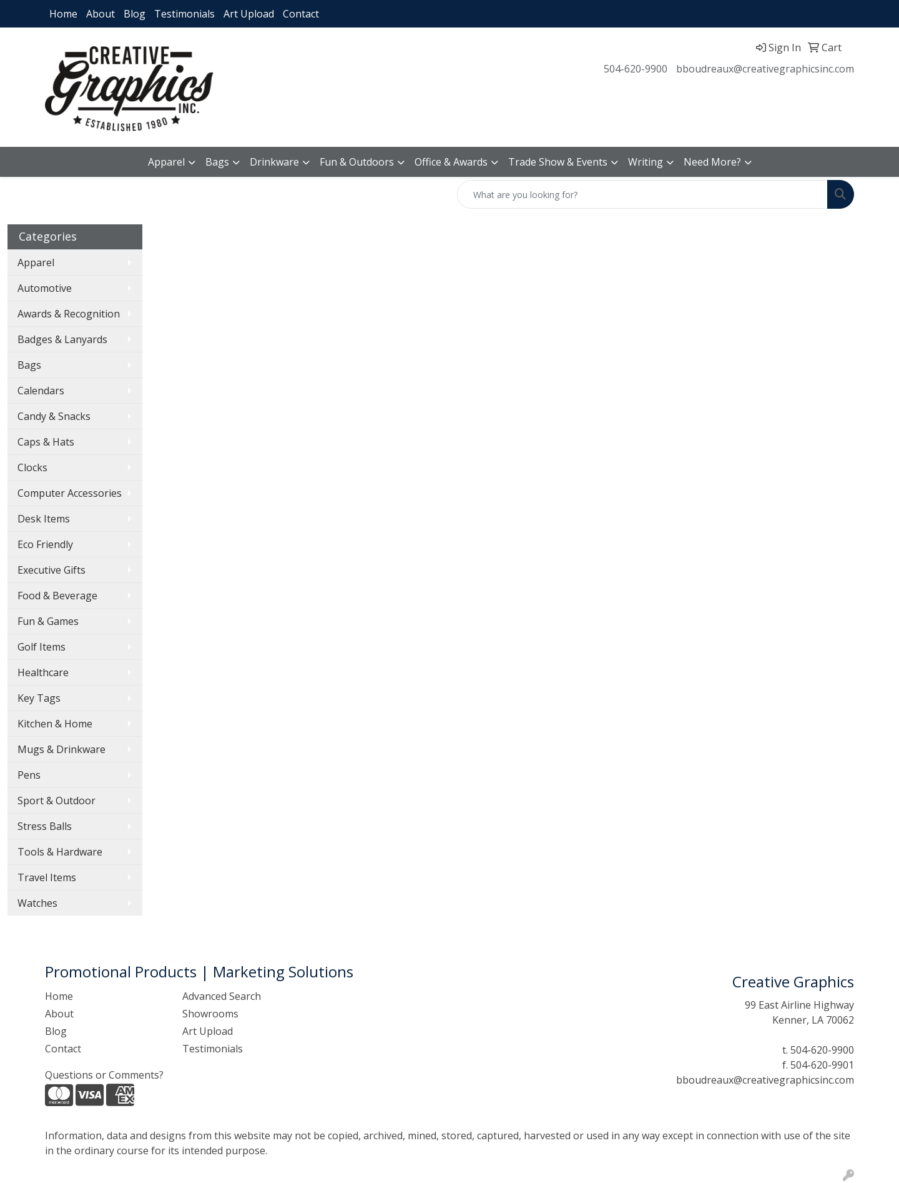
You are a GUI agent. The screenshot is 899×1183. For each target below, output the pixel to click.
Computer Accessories (69, 493)
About (100, 14)
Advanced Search (221, 996)
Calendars (40, 390)
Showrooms (210, 1014)
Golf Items (41, 647)
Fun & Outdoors (357, 162)
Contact (301, 14)
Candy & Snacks (54, 416)
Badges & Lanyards (62, 339)
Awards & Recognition (68, 314)
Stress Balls (44, 826)
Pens (29, 775)
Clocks (32, 467)
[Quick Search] (642, 194)
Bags (217, 162)
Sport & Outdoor (56, 800)
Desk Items (43, 519)
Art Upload (249, 14)
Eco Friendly (45, 544)
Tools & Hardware (59, 852)
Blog (134, 14)
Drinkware (274, 162)
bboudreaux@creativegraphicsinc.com (765, 69)
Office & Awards (451, 162)
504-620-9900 (635, 69)
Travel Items (46, 877)
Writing (645, 162)
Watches (37, 903)
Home (63, 14)
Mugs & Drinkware (61, 749)
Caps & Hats (45, 442)
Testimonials (184, 14)
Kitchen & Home (54, 724)
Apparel (166, 162)
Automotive (44, 288)
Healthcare (43, 672)
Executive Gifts (51, 570)
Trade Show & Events (557, 162)
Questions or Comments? (104, 1075)
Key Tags (39, 698)
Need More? (712, 162)
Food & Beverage (57, 595)
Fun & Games (48, 621)
